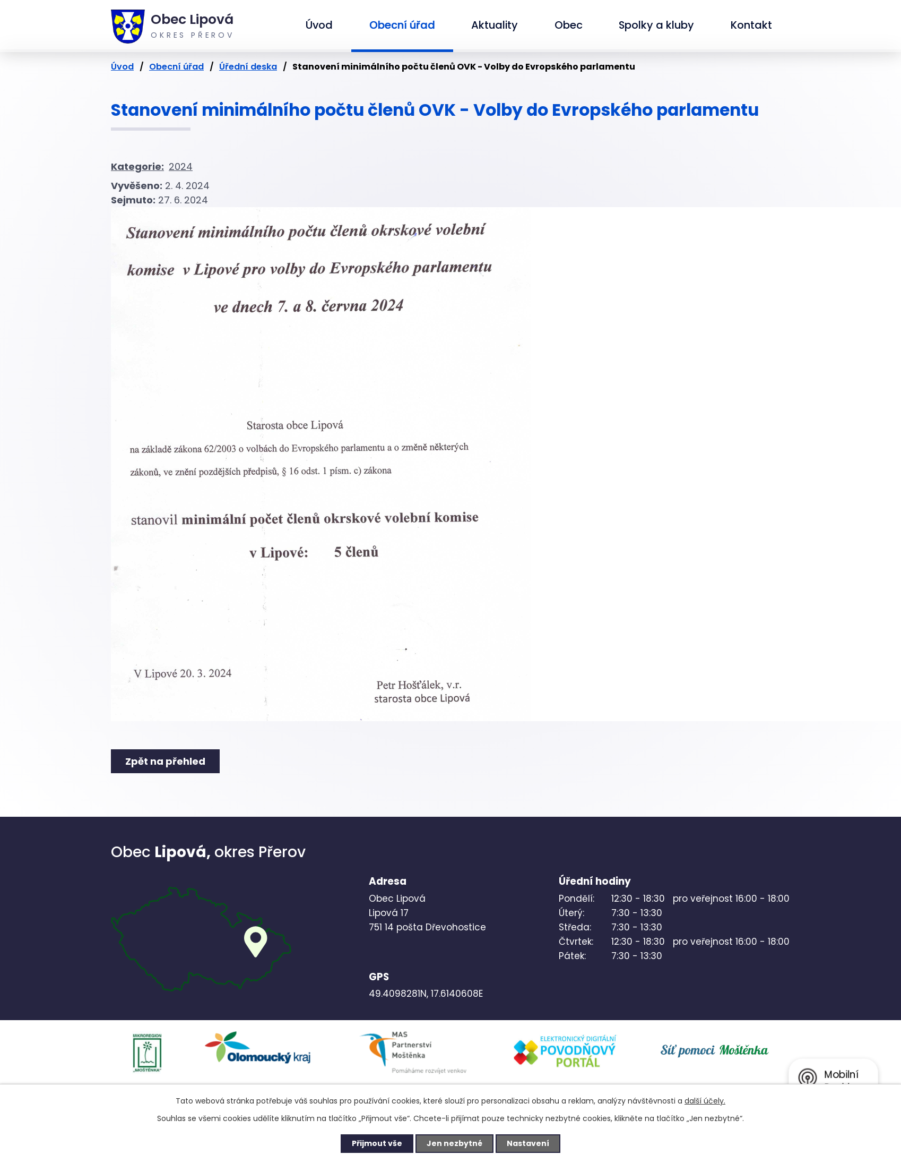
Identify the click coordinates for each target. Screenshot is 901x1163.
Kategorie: (137, 166)
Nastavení (528, 1143)
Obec (569, 25)
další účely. (705, 1101)
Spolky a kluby (656, 25)
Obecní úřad (402, 25)
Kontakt (751, 25)
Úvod (319, 25)
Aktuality (494, 25)
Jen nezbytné (454, 1143)
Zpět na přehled (165, 761)
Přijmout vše (377, 1143)
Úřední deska (248, 67)
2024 (181, 166)
